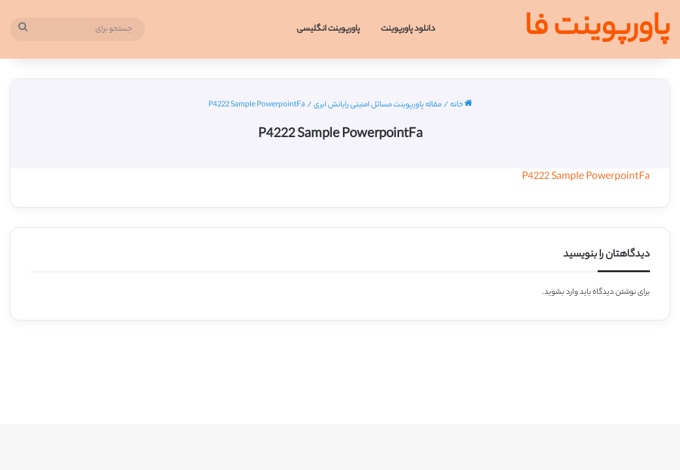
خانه (461, 105)
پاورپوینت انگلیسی (328, 29)
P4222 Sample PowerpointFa (586, 177)
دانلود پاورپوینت (408, 29)
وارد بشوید (561, 292)
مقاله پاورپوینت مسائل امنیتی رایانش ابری (378, 105)
